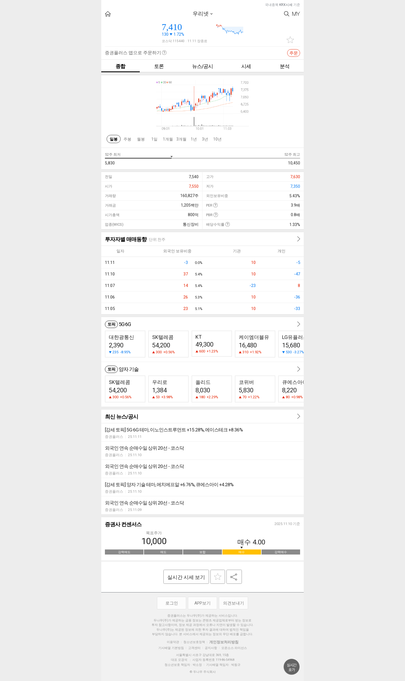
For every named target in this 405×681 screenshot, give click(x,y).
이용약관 (173, 642)
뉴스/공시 (202, 66)
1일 (154, 139)
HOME (108, 14)
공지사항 (211, 648)
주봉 (127, 139)
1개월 (168, 139)
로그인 (171, 603)
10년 (217, 139)
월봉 (141, 139)
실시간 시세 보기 (186, 577)
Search (286, 14)
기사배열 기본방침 (171, 648)
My (296, 14)
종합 (120, 66)
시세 (246, 66)
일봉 (114, 139)
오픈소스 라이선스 (234, 648)
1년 (194, 139)
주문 (293, 53)
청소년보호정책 (194, 642)
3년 (205, 139)
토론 (159, 66)
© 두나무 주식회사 (203, 672)
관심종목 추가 (290, 40)
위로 (291, 667)
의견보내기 (233, 603)
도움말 (215, 205)
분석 (284, 66)
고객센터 (194, 648)
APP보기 (202, 603)
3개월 (181, 139)
